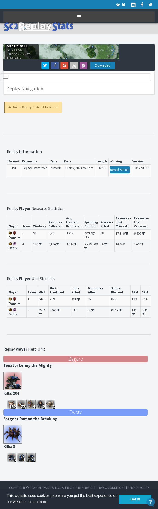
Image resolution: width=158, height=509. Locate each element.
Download (102, 65)
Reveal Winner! (119, 170)
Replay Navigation (25, 88)
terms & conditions (110, 488)
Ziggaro (75, 359)
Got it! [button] (135, 499)
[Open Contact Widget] (150, 502)
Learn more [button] (37, 502)
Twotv (76, 412)
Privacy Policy (138, 488)
